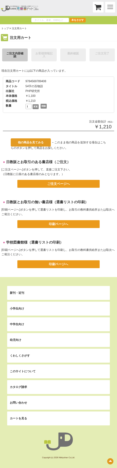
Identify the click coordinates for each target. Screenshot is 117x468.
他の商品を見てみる (31, 142)
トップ (5, 28)
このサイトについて (23, 371)
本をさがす (77, 20)
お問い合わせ (18, 402)
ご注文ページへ (58, 184)
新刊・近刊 (17, 292)
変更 (35, 106)
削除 (44, 106)
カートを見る (18, 418)
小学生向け (17, 308)
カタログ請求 (18, 386)
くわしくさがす (20, 355)
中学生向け (17, 324)
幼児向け (15, 339)
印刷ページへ (58, 224)
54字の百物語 (34, 86)
